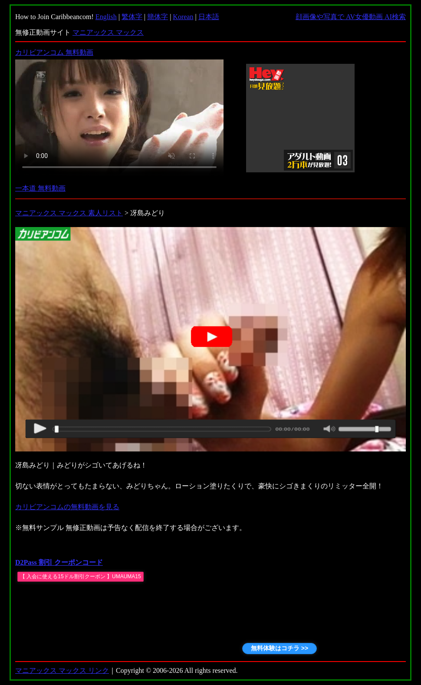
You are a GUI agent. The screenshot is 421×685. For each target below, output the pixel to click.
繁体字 (132, 16)
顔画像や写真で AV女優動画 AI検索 (351, 16)
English (106, 16)
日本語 (208, 16)
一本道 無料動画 (40, 188)
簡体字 (157, 16)
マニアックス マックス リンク (62, 670)
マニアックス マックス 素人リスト (69, 213)
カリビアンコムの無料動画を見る (67, 506)
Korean (183, 16)
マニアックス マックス (108, 32)
